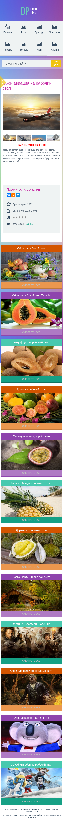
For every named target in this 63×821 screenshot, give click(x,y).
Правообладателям (13, 809)
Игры (39, 46)
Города (8, 46)
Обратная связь (31, 811)
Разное (29, 224)
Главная (7, 29)
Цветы (23, 29)
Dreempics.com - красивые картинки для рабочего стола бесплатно (30, 815)
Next (56, 137)
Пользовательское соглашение (36, 809)
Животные (55, 29)
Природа (39, 29)
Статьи (55, 46)
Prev (7, 137)
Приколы (23, 46)
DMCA (54, 809)
